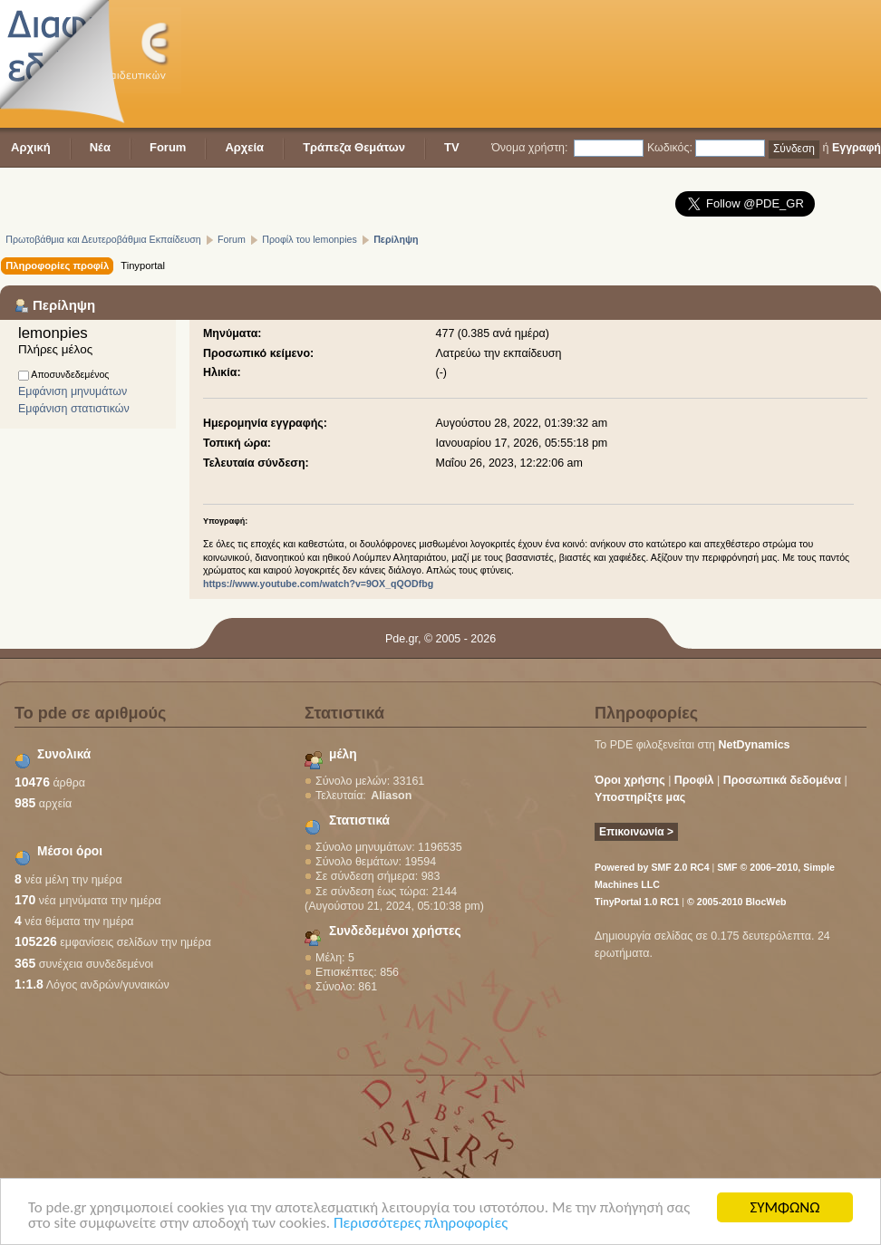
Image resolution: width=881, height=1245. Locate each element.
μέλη (343, 754)
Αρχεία (244, 147)
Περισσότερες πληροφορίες (421, 1223)
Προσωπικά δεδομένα (782, 780)
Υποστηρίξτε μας (640, 797)
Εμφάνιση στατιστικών (74, 408)
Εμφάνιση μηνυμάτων (72, 391)
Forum (168, 147)
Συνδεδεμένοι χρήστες (395, 931)
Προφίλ (694, 780)
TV (452, 147)
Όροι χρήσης (630, 780)
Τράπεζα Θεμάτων (354, 147)
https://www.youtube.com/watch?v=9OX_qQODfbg (318, 583)
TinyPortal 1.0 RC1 (637, 901)
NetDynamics (754, 744)
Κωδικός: (669, 147)
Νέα (100, 147)
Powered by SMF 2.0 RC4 (652, 867)
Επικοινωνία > (636, 831)
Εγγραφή (856, 147)
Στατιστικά (359, 820)
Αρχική (31, 147)
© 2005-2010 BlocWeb (736, 901)
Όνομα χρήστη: (529, 147)
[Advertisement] (280, 65)
